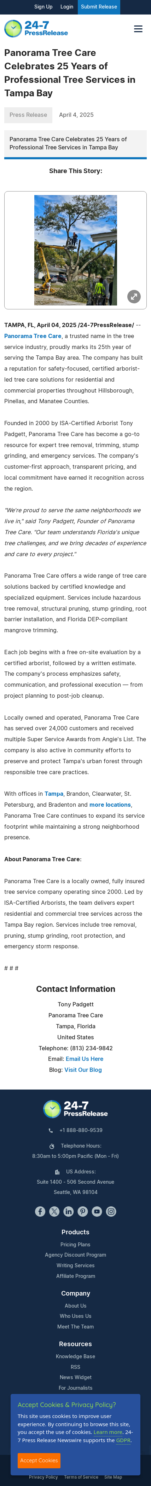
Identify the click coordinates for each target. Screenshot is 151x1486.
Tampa (54, 794)
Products (75, 1232)
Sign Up (43, 7)
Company (75, 1294)
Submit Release (99, 7)
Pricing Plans (75, 1244)
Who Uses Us (76, 1316)
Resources (75, 1344)
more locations (110, 805)
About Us (76, 1306)
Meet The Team (75, 1327)
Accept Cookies (39, 1460)
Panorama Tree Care (33, 336)
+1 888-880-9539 (81, 1130)
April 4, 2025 (76, 115)
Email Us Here (84, 1059)
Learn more (108, 1431)
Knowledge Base (75, 1356)
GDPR (123, 1440)
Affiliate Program (75, 1276)
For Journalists (76, 1388)
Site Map (113, 1477)
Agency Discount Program (75, 1255)
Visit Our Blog (83, 1070)
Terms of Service (81, 1477)
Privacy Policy (43, 1477)
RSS (75, 1367)
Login (66, 7)
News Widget (76, 1377)
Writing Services (76, 1265)
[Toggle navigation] (138, 29)
